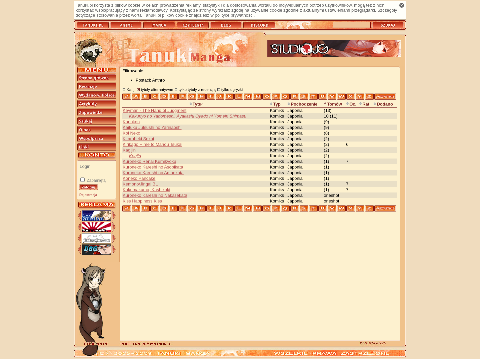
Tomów (333, 104)
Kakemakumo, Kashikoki (146, 189)
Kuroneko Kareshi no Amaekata (153, 172)
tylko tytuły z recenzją (197, 89)
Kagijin (129, 150)
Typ (275, 104)
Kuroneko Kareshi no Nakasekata (155, 195)
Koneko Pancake (139, 178)
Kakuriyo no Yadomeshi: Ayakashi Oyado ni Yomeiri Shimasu (187, 116)
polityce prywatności (234, 15)
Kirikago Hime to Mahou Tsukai (152, 144)
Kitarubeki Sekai (138, 138)
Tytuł (196, 104)
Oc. (351, 104)
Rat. (365, 104)
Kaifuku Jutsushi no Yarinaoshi (152, 127)
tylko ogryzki (232, 89)
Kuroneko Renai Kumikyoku (149, 161)
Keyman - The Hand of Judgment (154, 110)
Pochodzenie (302, 104)
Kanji (131, 89)
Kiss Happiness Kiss (142, 200)
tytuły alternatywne (157, 89)
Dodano (383, 104)
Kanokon (131, 121)
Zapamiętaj (96, 180)
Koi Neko (131, 133)
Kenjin (135, 155)
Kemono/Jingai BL (140, 183)
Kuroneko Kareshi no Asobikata (153, 167)
